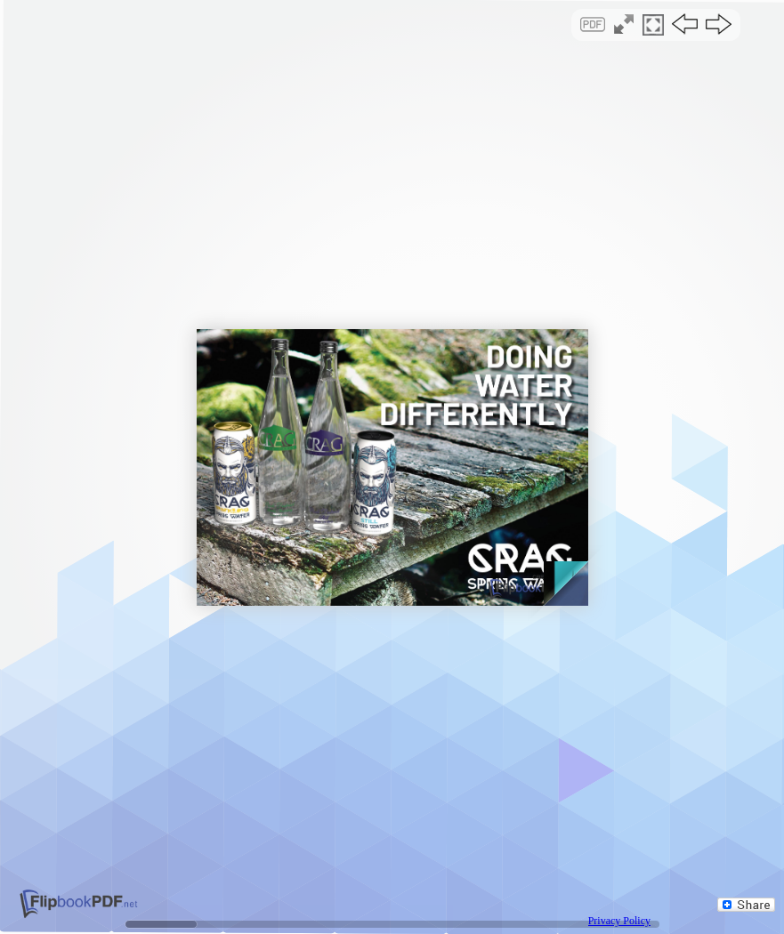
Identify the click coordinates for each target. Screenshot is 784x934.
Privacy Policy (619, 920)
